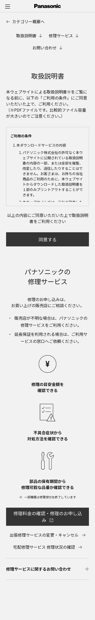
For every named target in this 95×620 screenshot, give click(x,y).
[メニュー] (7, 6)
